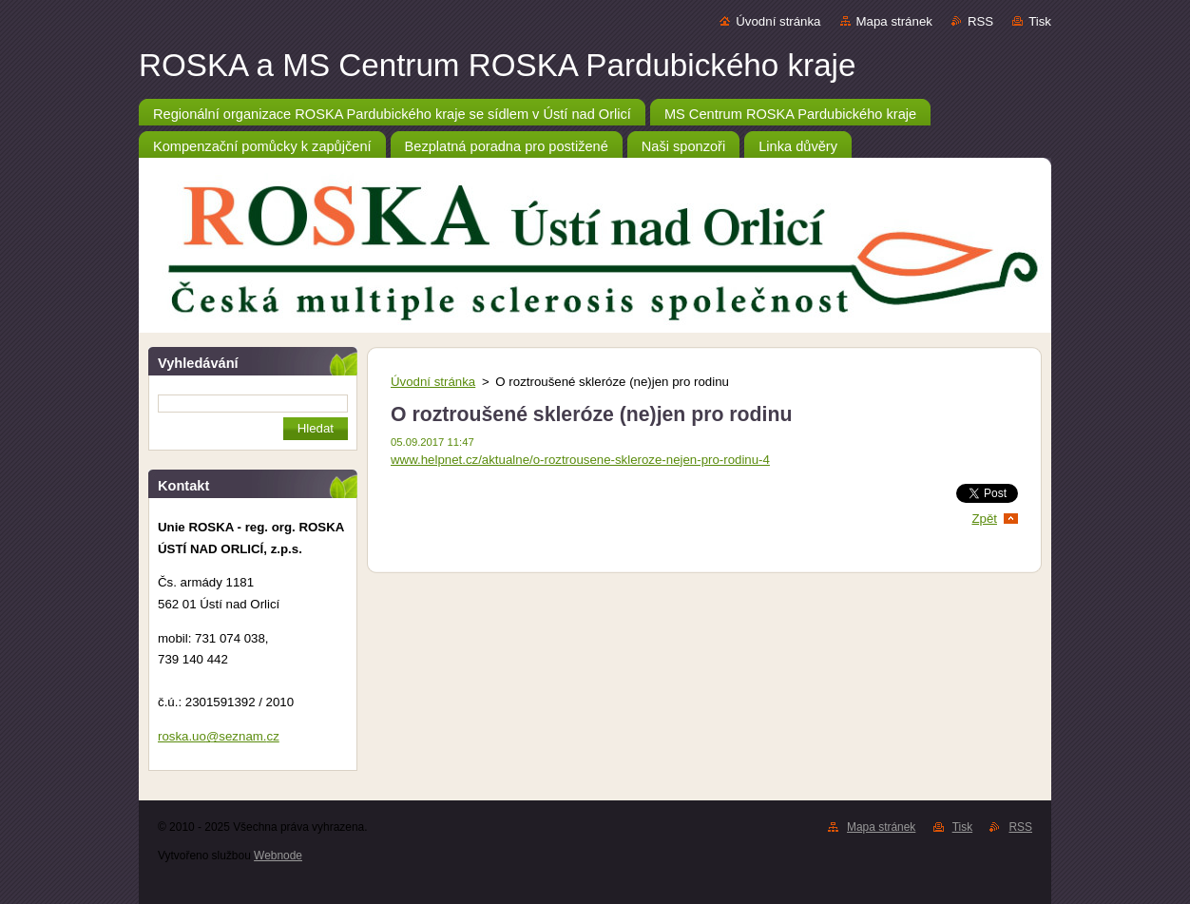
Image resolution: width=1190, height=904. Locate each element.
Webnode (278, 855)
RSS (980, 21)
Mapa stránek (894, 21)
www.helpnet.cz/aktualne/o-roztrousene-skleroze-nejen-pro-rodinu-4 (580, 459)
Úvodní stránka (778, 21)
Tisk (1039, 21)
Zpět (984, 518)
